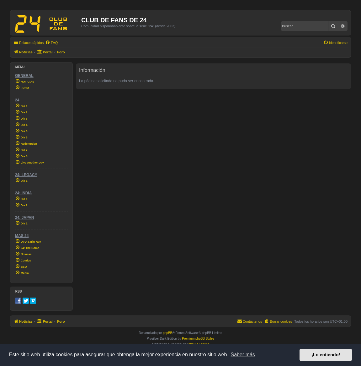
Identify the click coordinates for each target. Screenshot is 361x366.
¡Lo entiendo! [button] (325, 354)
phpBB (167, 333)
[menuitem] (51, 42)
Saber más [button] (243, 354)
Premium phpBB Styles (198, 338)
